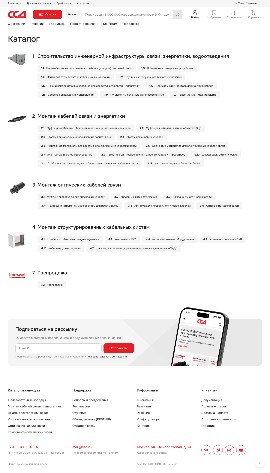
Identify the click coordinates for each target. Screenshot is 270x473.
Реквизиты (14, 3)
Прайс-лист (63, 3)
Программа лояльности (218, 419)
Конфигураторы (148, 419)
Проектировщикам (84, 24)
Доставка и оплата (39, 3)
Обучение (79, 413)
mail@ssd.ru (82, 447)
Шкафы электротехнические (28, 413)
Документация (211, 400)
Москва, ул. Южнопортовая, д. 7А (164, 447)
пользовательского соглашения (107, 356)
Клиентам (110, 24)
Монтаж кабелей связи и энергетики (34, 406)
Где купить (56, 24)
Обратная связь (83, 426)
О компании (16, 24)
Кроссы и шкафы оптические (29, 419)
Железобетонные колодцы (27, 400)
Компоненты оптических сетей (30, 432)
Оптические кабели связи (26, 426)
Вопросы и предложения (90, 400)
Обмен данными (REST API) (91, 419)
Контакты (83, 3)
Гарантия (208, 426)
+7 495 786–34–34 (23, 447)
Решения (37, 24)
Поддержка (131, 24)
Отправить (119, 348)
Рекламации (81, 406)
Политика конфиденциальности (27, 464)
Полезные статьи (213, 406)
